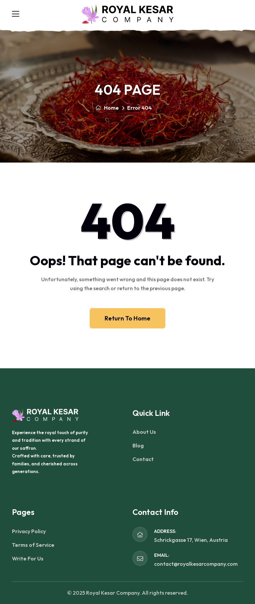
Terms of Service (33, 545)
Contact (143, 459)
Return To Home (127, 318)
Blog (138, 445)
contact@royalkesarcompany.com (196, 563)
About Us (144, 431)
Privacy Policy (29, 531)
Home (107, 107)
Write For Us (27, 558)
